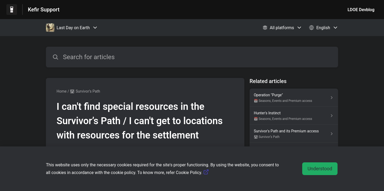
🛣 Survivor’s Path (85, 91)
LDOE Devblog (361, 9)
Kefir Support (43, 9)
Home (62, 91)
